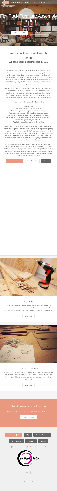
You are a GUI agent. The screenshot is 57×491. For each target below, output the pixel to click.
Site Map (37, 447)
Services (19, 2)
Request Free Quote (8, 6)
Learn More (28, 316)
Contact (38, 32)
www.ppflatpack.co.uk (34, 481)
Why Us (27, 2)
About (12, 2)
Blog (27, 435)
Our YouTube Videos (42, 435)
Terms (42, 447)
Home (9, 447)
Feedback (31, 441)
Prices (34, 2)
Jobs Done (43, 2)
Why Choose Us (32, 161)
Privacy (47, 447)
